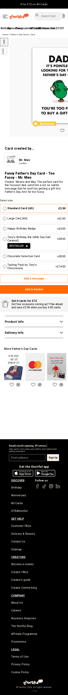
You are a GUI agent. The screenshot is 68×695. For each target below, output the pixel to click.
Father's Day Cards (19, 34)
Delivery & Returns (23, 533)
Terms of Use (20, 656)
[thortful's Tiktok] (44, 487)
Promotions (18, 641)
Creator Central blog (24, 587)
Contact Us (18, 541)
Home (5, 34)
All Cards (17, 503)
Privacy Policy (20, 664)
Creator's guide (21, 579)
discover (17, 480)
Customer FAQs (21, 526)
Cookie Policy (20, 672)
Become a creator (22, 564)
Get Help (17, 518)
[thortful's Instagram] (51, 487)
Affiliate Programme (24, 634)
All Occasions (46, 28)
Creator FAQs (19, 572)
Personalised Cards (28, 28)
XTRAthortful (19, 511)
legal (15, 649)
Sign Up (53, 457)
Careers (16, 610)
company (18, 595)
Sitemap (16, 549)
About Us (17, 602)
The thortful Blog (22, 626)
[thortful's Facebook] (37, 487)
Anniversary (18, 495)
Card (32, 34)
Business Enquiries (23, 618)
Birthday (6, 28)
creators (18, 557)
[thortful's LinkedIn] (57, 487)
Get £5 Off (57, 28)
